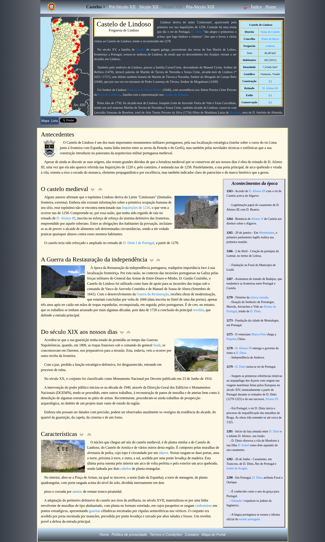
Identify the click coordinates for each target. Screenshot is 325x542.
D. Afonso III (270, 88)
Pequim (231, 339)
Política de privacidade (129, 534)
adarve (163, 453)
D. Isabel (243, 445)
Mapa (45, 121)
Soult (157, 345)
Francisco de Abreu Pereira (144, 90)
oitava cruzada (259, 297)
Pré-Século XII (122, 6)
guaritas (94, 511)
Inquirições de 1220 (136, 207)
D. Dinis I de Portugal (138, 243)
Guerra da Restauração (153, 294)
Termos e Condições (166, 534)
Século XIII (172, 6)
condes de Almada (176, 94)
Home (271, 6)
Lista (54, 121)
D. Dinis (196, 31)
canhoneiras (203, 505)
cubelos (125, 468)
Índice (256, 6)
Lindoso (270, 46)
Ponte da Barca (270, 38)
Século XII (148, 6)
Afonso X (257, 218)
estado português (249, 519)
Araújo (140, 49)
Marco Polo (259, 334)
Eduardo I (237, 500)
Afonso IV (271, 399)
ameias (77, 491)
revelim (198, 310)
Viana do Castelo (270, 31)
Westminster (266, 232)
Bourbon (235, 112)
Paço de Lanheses (109, 94)
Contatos (192, 534)
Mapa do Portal (214, 534)
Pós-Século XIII (200, 6)
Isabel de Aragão (237, 468)
